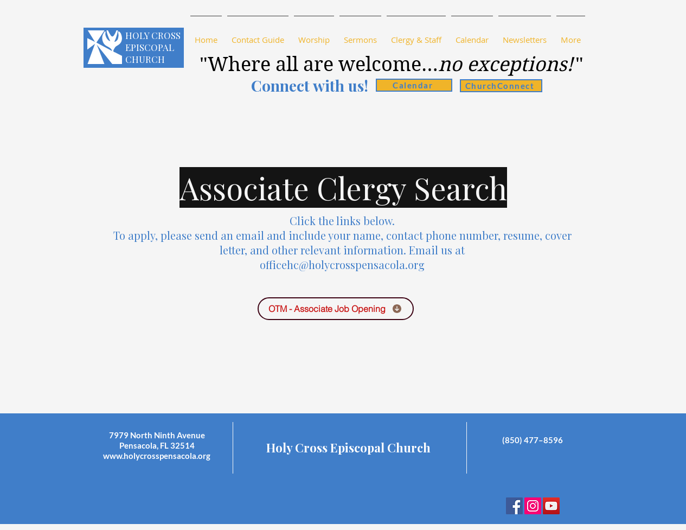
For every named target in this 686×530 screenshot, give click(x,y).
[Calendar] (414, 85)
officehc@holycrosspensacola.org (342, 264)
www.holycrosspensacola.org (156, 456)
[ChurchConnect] (501, 85)
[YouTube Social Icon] (551, 505)
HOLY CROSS (153, 35)
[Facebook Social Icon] (514, 505)
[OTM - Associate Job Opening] (336, 308)
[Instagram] (532, 505)
